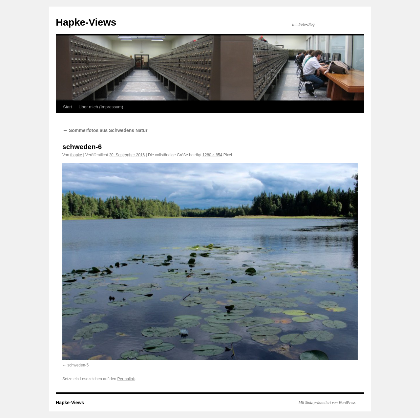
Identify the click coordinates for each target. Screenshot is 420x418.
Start (67, 106)
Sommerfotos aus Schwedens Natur (105, 130)
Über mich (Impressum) (100, 106)
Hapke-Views (86, 22)
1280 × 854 (212, 155)
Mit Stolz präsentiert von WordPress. (327, 402)
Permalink (126, 379)
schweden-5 (78, 365)
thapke (76, 155)
